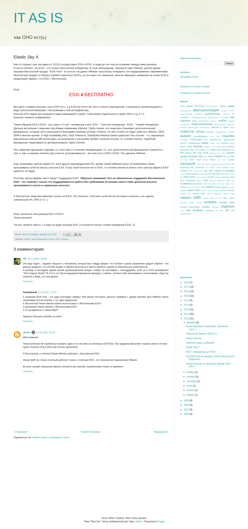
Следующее (21, 431)
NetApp (183, 171)
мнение (183, 127)
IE (181, 160)
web (188, 210)
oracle (218, 170)
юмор (204, 142)
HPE (205, 156)
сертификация (201, 136)
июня (190, 385)
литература (185, 124)
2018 (187, 282)
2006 (187, 414)
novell (196, 171)
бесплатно (200, 106)
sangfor (203, 177)
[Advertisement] (209, 245)
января (191, 395)
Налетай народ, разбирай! (200, 342)
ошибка (231, 132)
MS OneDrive (197, 167)
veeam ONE (198, 193)
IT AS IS (38, 17)
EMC (200, 153)
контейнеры (204, 121)
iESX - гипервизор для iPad (200, 352)
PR (209, 174)
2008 (187, 405)
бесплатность (212, 106)
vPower (206, 207)
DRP (194, 153)
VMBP (191, 202)
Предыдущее (160, 431)
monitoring (214, 164)
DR (181, 153)
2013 (187, 305)
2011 (187, 314)
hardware (193, 156)
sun (233, 180)
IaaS (228, 156)
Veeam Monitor (194, 338)
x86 (227, 210)
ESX (58, 239)
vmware (64, 239)
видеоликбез (185, 111)
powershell (203, 174)
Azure (183, 146)
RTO (192, 177)
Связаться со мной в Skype (195, 86)
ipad (199, 160)
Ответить (28, 281)
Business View (187, 150)
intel (186, 160)
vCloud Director (193, 187)
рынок (51, 239)
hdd (200, 156)
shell (232, 177)
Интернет (184, 117)
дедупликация (186, 114)
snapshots (190, 180)
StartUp (212, 180)
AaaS (212, 143)
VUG (182, 210)
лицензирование (39, 239)
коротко (213, 121)
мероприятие (219, 124)
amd (218, 143)
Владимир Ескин (189, 76)
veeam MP (185, 194)
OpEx (211, 171)
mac (224, 160)
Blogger (161, 521)
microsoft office (203, 164)
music (232, 167)
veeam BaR (193, 190)
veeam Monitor (227, 190)
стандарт (184, 140)
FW (25, 258)
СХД (205, 140)
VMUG (199, 202)
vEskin (26, 332)
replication (224, 174)
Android (224, 143)
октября (191, 376)
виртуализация (206, 110)
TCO (205, 184)
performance (192, 174)
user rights (225, 184)
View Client (228, 198)
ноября (191, 372)
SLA (182, 180)
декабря (191, 322)
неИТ (232, 127)
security (225, 177)
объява (210, 132)
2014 (187, 300)
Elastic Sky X (193, 347)
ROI (181, 177)
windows (198, 210)
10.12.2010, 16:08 (37, 258)
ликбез (27, 239)
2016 (187, 291)
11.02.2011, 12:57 (47, 292)
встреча (224, 111)
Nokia (190, 171)
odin (206, 171)
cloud (218, 150)
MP (229, 164)
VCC (232, 184)
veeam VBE (228, 194)
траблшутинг (215, 139)
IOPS (192, 160)
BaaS (189, 146)
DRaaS (188, 153)
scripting (217, 177)
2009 (187, 400)
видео (231, 106)
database (226, 150)
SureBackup (186, 183)
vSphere (227, 206)
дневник (198, 114)
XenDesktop (185, 214)
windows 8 (211, 210)
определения (220, 132)
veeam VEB (208, 198)
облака (200, 131)
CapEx (202, 150)
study (228, 180)
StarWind (220, 180)
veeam (209, 187)
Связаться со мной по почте (195, 93)
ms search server (213, 167)
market (231, 160)
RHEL (231, 174)
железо (226, 114)
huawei (211, 156)
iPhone (205, 160)
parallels (230, 170)
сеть (212, 136)
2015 (187, 296)
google (183, 156)
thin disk (211, 184)
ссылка (228, 136)
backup (197, 146)
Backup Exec (209, 147)
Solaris (199, 180)
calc (196, 150)
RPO (186, 177)
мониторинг (205, 127)
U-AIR (218, 184)
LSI (219, 160)
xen (232, 210)
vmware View (226, 202)
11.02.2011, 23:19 (45, 332)
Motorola (223, 164)
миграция (230, 124)
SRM (205, 180)
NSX (201, 171)
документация (212, 113)
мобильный (193, 127)
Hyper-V (220, 156)
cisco (208, 150)
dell (233, 150)
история (225, 117)
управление (194, 143)
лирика (231, 121)
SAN (198, 177)
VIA (220, 198)
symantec (198, 184)
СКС (218, 136)
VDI (203, 187)
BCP (219, 147)
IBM (232, 156)
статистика (196, 139)
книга (194, 121)
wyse (221, 210)
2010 (187, 318)
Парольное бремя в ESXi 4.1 (201, 333)
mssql (225, 167)
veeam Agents (221, 187)
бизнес (223, 106)
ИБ (233, 114)
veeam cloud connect (210, 190)
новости (187, 131)
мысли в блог (220, 127)
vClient (183, 187)
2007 (187, 409)
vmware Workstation (190, 207)
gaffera (139, 521)
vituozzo (183, 202)
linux (213, 159)
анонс (190, 106)
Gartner (230, 153)
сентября (192, 381)
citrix (213, 149)
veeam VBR (190, 197)
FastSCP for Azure (217, 153)
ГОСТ (232, 111)
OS (223, 171)
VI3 (216, 198)
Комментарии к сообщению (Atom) (50, 437)
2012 (182, 106)
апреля (191, 390)
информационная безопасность (205, 117)
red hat (215, 173)
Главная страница (90, 431)
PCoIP (183, 174)
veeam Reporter (214, 194)
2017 (187, 287)
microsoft (187, 164)
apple (232, 143)
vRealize (215, 207)
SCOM (210, 177)
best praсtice (228, 146)
